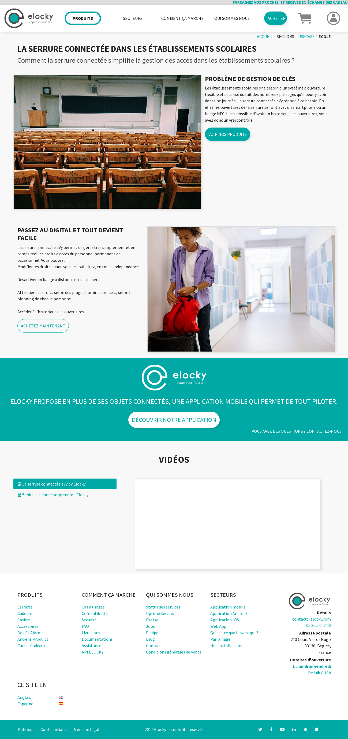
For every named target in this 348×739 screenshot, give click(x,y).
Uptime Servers (160, 613)
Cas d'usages (93, 607)
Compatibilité (95, 613)
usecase (306, 36)
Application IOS (224, 619)
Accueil (265, 36)
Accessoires (28, 626)
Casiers (24, 619)
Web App (218, 626)
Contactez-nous (324, 431)
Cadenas (25, 613)
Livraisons (91, 632)
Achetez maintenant (43, 326)
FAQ (85, 626)
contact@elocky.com (311, 619)
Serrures (25, 607)
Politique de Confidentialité (43, 729)
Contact (153, 645)
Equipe (152, 632)
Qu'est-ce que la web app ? (234, 632)
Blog (150, 639)
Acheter (277, 18)
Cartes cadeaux (31, 645)
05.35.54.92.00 (318, 625)
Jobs (150, 626)
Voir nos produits (227, 134)
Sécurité (89, 619)
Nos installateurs (226, 645)
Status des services (163, 607)
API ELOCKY (92, 652)
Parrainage (220, 639)
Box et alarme (30, 632)
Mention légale (88, 729)
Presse (152, 619)
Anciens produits (32, 639)
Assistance (91, 645)
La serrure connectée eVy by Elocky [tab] (51, 484)
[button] (304, 17)
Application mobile (228, 607)
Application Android (228, 613)
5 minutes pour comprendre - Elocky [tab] (53, 494)
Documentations (97, 639)
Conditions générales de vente (173, 652)
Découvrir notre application (174, 419)
